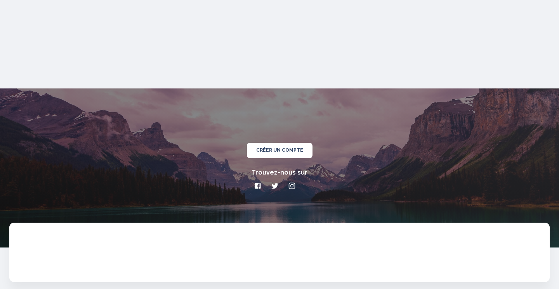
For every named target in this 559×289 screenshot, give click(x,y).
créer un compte (279, 150)
